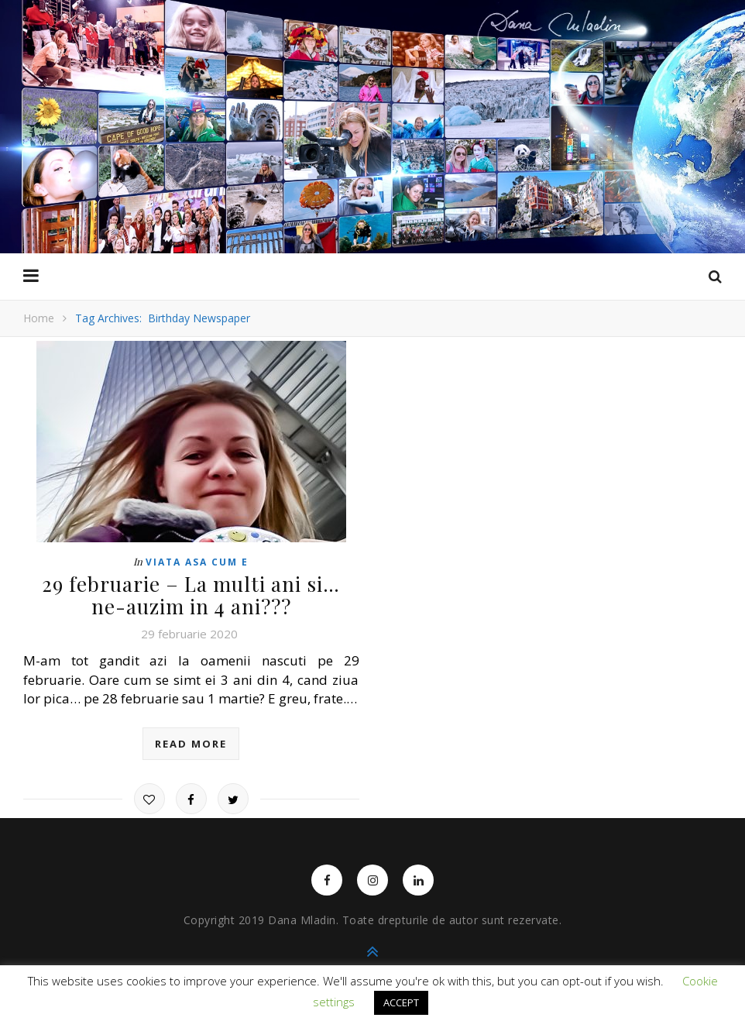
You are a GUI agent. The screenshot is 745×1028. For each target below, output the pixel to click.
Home (38, 318)
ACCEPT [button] (401, 1002)
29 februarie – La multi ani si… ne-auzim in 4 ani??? (191, 595)
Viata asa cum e (197, 562)
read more (191, 744)
